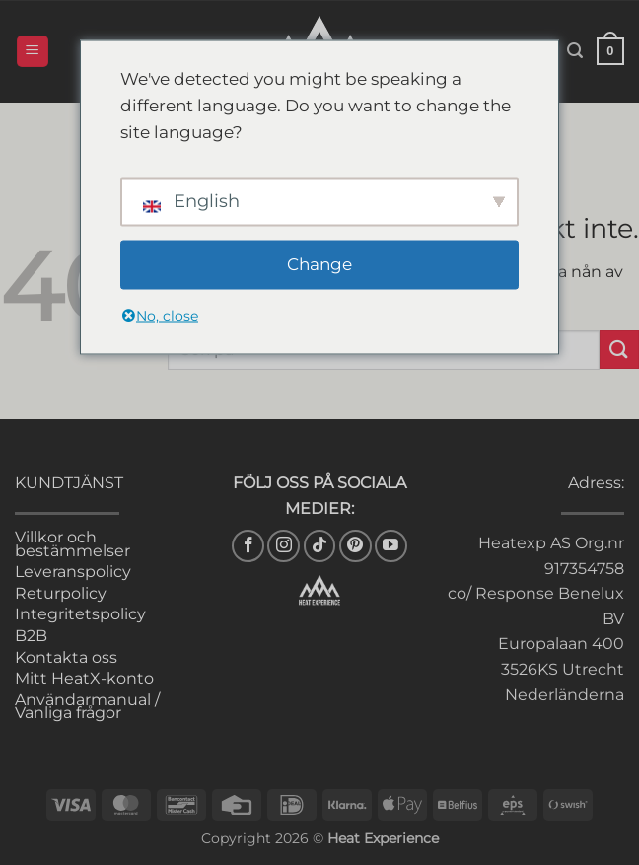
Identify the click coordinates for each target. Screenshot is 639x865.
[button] (32, 52)
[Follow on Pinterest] (355, 546)
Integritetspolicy (80, 614)
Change (319, 264)
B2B (31, 635)
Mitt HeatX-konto (84, 678)
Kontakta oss (66, 657)
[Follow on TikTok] (320, 546)
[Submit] (619, 349)
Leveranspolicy (73, 571)
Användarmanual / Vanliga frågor (87, 706)
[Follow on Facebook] (248, 546)
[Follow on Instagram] (283, 546)
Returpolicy (60, 593)
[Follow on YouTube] (391, 546)
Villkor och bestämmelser (72, 544)
